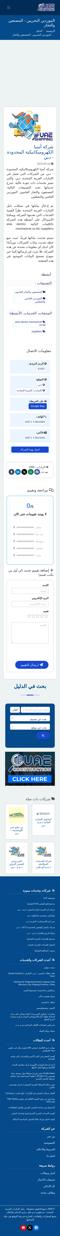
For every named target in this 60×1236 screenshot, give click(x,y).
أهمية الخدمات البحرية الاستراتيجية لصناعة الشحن (33, 1113)
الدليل (39, 31)
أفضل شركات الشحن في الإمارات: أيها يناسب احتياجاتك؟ (30, 1093)
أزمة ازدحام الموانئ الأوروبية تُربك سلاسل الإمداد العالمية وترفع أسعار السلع (33, 1066)
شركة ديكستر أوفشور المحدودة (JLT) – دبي (35, 927)
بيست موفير (49, 967)
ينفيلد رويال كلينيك (47, 1031)
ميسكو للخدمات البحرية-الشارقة (41, 939)
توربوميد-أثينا (49, 898)
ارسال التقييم (32, 665)
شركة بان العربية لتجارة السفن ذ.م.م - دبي (36, 909)
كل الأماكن (49, 1186)
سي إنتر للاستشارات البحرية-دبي (40, 921)
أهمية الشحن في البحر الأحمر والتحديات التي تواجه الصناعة (33, 1057)
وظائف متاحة (48, 1192)
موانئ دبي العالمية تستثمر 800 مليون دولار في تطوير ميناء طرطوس (31, 1049)
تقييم (45, 611)
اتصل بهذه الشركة (30, 449)
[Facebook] (37, 472)
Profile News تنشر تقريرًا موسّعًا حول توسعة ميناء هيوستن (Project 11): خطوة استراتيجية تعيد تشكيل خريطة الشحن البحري (32, 1076)
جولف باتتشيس (48, 1002)
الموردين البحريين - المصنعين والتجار (31, 34)
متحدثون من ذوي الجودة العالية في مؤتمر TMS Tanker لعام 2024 (31, 1100)
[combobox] (30, 718)
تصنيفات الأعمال (46, 1179)
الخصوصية (49, 1142)
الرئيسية (50, 31)
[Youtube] (23, 1228)
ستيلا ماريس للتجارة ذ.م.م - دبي (41, 933)
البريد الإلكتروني (40, 598)
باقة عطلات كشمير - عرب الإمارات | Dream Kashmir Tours (31, 974)
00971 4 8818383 (35, 422)
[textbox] (30, 719)
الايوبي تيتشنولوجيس (45, 1008)
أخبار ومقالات (47, 1173)
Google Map (38, 406)
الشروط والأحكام (46, 1149)
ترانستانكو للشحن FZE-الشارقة (41, 904)
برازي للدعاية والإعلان (17, 1212)
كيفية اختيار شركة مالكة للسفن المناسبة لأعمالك (33, 1119)
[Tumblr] (11, 472)
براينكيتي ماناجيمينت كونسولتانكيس (39, 990)
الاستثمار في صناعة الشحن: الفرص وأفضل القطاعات (31, 1107)
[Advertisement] (30, 71)
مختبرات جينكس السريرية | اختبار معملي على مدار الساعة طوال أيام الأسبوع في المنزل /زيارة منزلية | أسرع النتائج (32, 1016)
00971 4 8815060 (35, 437)
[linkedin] (18, 472)
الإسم (45, 585)
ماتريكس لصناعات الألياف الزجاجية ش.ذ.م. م (35, 1025)
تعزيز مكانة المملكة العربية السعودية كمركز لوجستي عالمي (32, 1086)
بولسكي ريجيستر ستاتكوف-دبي (41, 915)
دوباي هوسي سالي (46, 996)
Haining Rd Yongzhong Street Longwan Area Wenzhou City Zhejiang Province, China (34, 983)
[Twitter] (24, 472)
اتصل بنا (51, 1155)
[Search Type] (15, 710)
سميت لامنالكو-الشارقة (45, 950)
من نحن (51, 1136)
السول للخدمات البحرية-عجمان (41, 945)
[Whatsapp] (31, 472)
